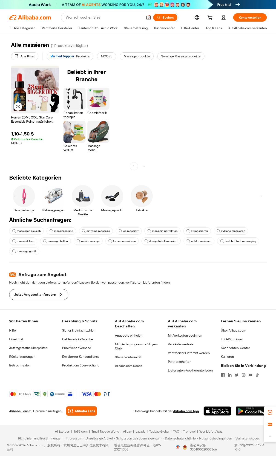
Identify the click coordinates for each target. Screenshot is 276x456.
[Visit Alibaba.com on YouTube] (250, 375)
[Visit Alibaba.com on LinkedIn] (230, 375)
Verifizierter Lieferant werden (189, 353)
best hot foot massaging (238, 241)
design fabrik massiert (161, 241)
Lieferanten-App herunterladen (190, 370)
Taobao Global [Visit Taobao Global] (159, 431)
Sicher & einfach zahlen (78, 330)
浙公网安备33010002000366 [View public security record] (203, 447)
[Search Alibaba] (104, 17)
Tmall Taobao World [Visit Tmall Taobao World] (105, 431)
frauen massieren (122, 241)
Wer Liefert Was (210, 431)
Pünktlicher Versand (76, 348)
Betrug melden (20, 365)
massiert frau (23, 241)
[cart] (210, 18)
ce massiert (129, 231)
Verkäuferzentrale (180, 344)
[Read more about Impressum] (73, 438)
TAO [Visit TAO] (176, 431)
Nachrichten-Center (235, 348)
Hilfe (12, 330)
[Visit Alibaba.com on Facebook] (223, 375)
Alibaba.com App (186, 411)
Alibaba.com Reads (128, 366)
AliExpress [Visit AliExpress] (62, 431)
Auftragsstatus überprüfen (28, 348)
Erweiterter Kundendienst (80, 356)
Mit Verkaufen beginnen (185, 335)
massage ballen (55, 241)
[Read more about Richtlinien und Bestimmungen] (39, 438)
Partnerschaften (179, 361)
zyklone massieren (231, 231)
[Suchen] (165, 17)
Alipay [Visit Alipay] (127, 431)
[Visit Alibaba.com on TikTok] (257, 375)
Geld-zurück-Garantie (77, 339)
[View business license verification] (178, 447)
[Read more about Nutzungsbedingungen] (214, 438)
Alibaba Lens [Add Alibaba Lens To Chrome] (19, 411)
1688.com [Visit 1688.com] (81, 431)
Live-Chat (16, 339)
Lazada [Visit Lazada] (140, 431)
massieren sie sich (26, 231)
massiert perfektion (162, 231)
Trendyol (189, 431)
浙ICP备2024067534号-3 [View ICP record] (249, 447)
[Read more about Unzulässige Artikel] (98, 438)
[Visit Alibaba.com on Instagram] (244, 375)
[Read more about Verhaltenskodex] (246, 438)
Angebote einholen (128, 335)
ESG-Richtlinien (232, 339)
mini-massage (88, 241)
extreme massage (96, 231)
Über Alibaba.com (233, 330)
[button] (148, 17)
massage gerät (24, 251)
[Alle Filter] (24, 56)
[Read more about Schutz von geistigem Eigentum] (137, 438)
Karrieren (227, 356)
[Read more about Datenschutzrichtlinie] (179, 438)
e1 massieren (197, 231)
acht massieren (199, 241)
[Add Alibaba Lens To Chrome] (81, 411)
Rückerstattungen (22, 356)
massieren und (61, 231)
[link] (270, 412)
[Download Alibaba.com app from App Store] (217, 411)
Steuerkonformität (128, 357)
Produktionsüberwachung (80, 365)
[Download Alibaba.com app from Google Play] (251, 411)
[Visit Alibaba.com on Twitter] (237, 375)
